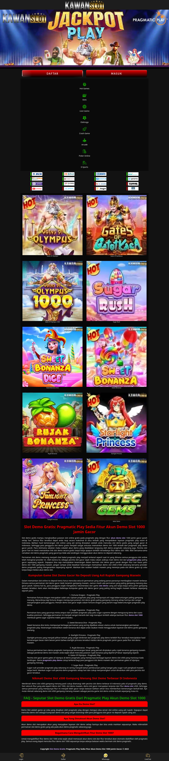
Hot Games (84, 86)
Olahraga (85, 119)
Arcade (84, 142)
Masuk (116, 73)
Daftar (52, 73)
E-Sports (84, 164)
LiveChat (148, 756)
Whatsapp (105, 756)
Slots (84, 97)
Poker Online (84, 153)
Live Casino (84, 108)
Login (21, 756)
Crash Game (84, 131)
